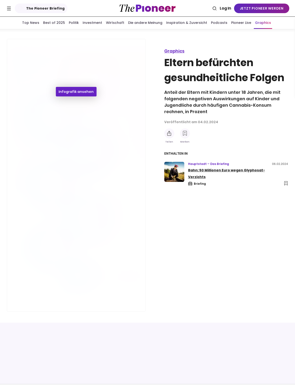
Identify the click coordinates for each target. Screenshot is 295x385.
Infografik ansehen (76, 92)
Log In (225, 8)
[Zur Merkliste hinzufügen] (185, 133)
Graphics (174, 51)
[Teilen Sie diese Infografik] (169, 133)
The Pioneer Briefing (40, 8)
